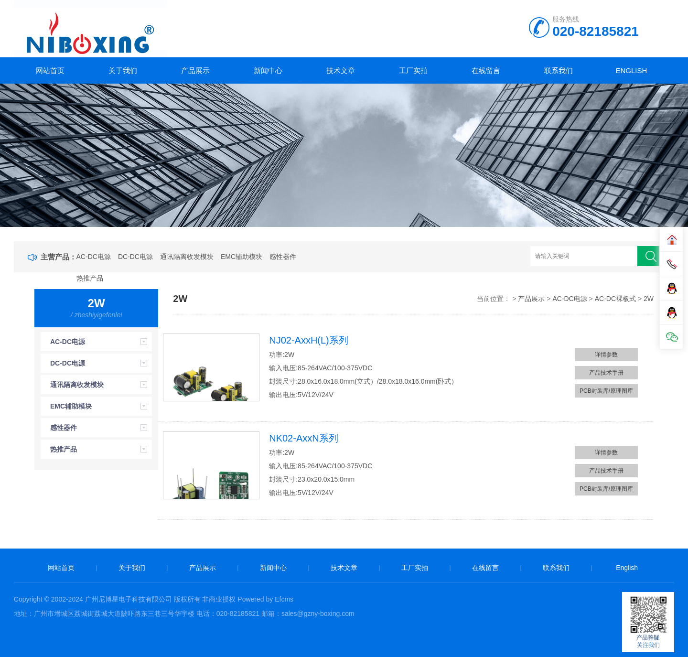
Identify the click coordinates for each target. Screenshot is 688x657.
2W (649, 298)
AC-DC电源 (93, 256)
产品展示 (195, 70)
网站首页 (50, 70)
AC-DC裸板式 (615, 298)
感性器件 (282, 256)
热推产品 (89, 278)
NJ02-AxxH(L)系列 (308, 340)
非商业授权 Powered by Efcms (247, 599)
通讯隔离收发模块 (187, 256)
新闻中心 (268, 70)
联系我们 (558, 70)
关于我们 (122, 70)
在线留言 (486, 70)
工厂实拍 (413, 70)
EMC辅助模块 (241, 256)
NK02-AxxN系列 (303, 438)
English (631, 70)
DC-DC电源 (135, 256)
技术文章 (340, 70)
